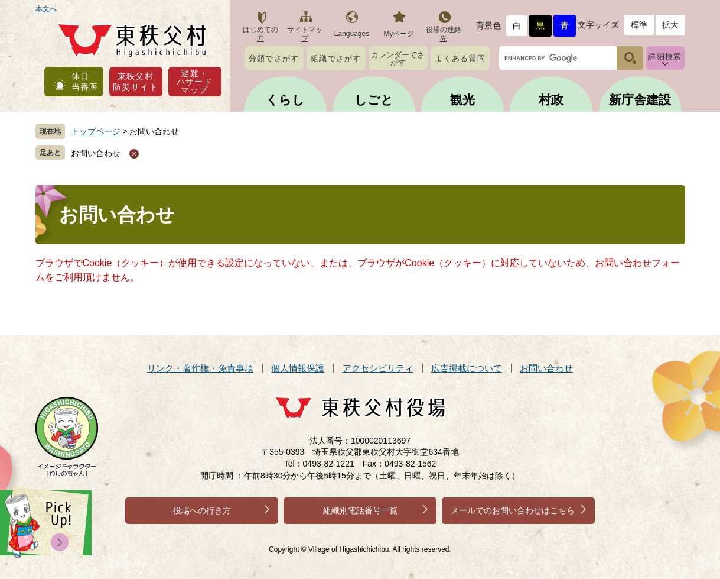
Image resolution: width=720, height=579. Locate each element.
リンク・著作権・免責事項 (200, 368)
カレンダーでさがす (398, 58)
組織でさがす (336, 58)
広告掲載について (466, 368)
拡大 (670, 25)
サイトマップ (304, 34)
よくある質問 (460, 58)
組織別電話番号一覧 (360, 510)
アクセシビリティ (378, 368)
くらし (285, 99)
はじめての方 (260, 34)
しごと (373, 99)
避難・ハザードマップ (195, 82)
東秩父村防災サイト (135, 82)
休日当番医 (85, 82)
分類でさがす (274, 58)
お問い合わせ (95, 153)
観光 (462, 99)
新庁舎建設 (640, 99)
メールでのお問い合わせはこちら (513, 510)
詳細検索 (665, 56)
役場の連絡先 (443, 34)
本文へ (46, 9)
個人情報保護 (297, 368)
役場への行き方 (202, 510)
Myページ (399, 34)
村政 (551, 99)
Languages (351, 34)
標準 (639, 25)
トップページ (95, 131)
